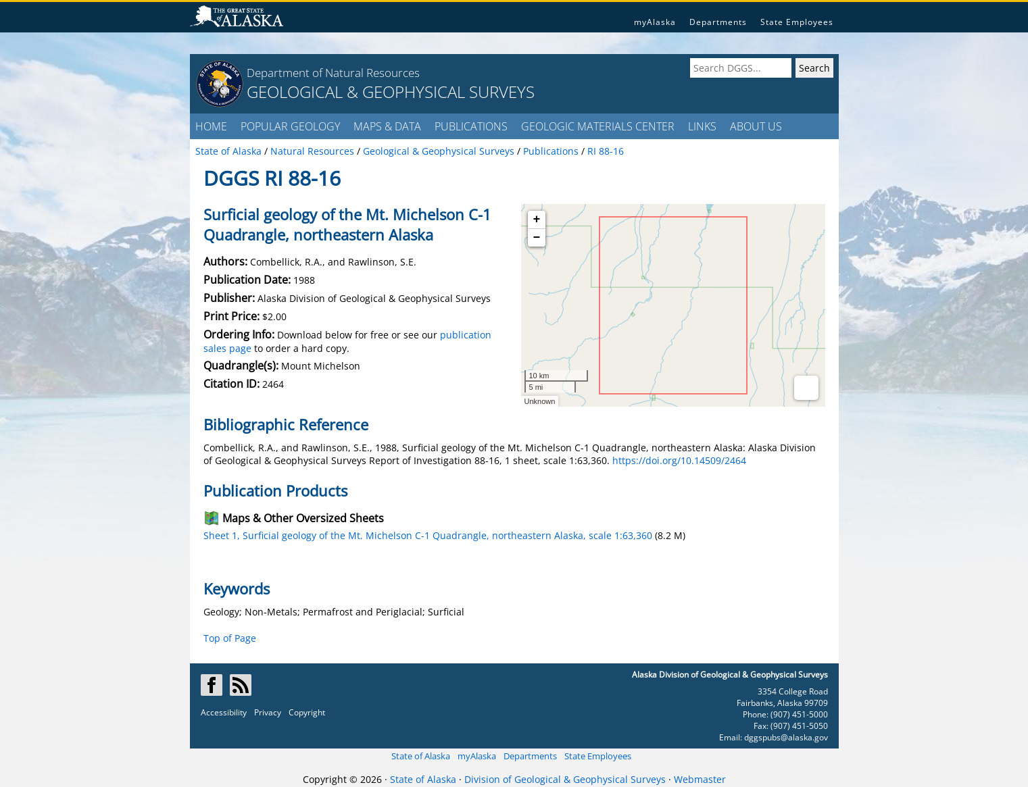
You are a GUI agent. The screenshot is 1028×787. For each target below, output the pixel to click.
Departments (718, 22)
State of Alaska (420, 756)
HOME (211, 126)
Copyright (307, 712)
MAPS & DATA (387, 126)
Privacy (267, 712)
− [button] (537, 238)
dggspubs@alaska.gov (786, 737)
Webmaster (700, 779)
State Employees (796, 22)
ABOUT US (756, 126)
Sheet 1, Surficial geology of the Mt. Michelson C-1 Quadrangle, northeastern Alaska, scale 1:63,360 (427, 535)
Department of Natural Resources (333, 72)
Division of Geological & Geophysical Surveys (565, 779)
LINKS (702, 126)
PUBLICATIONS (471, 126)
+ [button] (537, 219)
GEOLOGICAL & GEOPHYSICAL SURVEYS (391, 91)
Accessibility (224, 712)
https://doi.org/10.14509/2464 (679, 460)
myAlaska (655, 22)
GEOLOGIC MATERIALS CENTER (598, 126)
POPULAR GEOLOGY (290, 126)
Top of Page (229, 638)
